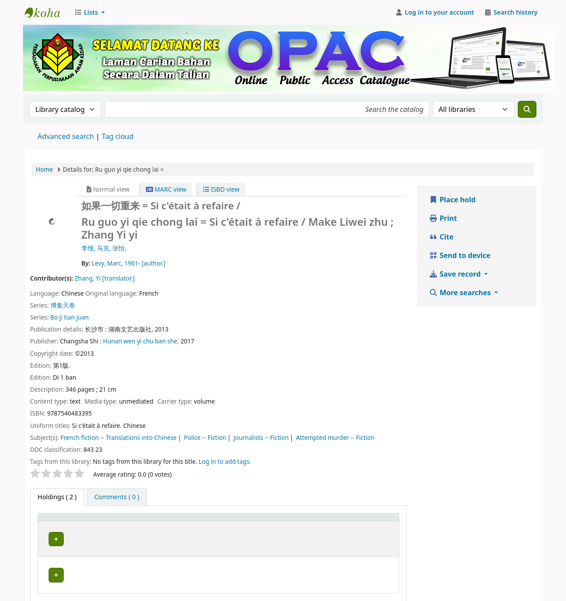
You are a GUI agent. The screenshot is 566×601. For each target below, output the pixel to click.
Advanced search (66, 136)
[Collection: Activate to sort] (245, 521)
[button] (89, 12)
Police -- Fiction (205, 437)
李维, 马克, (96, 248)
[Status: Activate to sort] (378, 521)
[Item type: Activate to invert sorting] (65, 521)
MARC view (166, 189)
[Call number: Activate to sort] (315, 521)
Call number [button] (296, 521)
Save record (455, 274)
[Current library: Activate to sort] (155, 521)
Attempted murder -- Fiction (335, 437)
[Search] (527, 109)
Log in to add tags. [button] (225, 461)
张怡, (119, 248)
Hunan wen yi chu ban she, (141, 341)
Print (443, 218)
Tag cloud (118, 136)
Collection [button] (238, 521)
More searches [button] (461, 292)
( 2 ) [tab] (57, 497)
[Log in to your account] (435, 12)
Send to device (459, 255)
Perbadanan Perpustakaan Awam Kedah (47, 12)
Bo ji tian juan (69, 317)
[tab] (117, 497)
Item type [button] (57, 521)
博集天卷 (62, 305)
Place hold (452, 199)
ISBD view (221, 189)
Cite (441, 237)
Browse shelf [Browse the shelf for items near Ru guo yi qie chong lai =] (323, 537)
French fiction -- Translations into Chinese (119, 437)
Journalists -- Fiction (261, 437)
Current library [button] (119, 521)
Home (44, 169)
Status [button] (371, 521)
